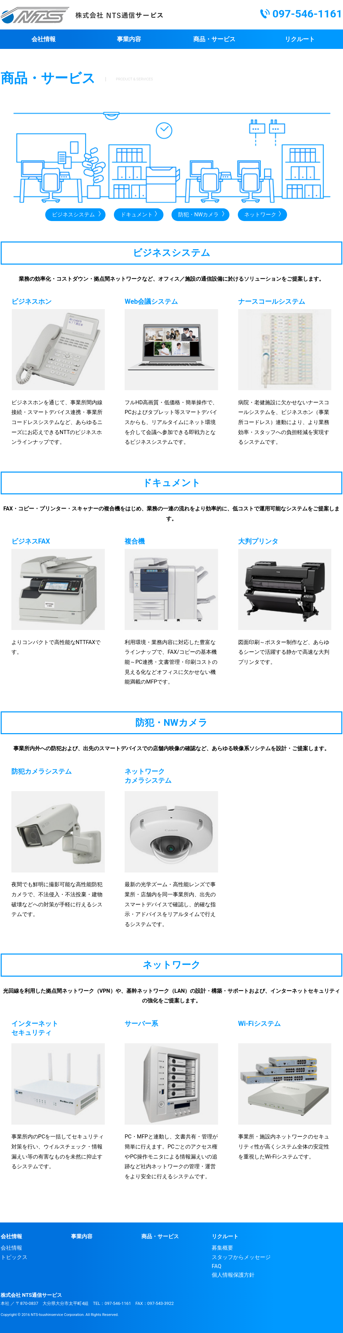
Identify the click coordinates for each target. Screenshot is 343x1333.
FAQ (216, 1266)
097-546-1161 (307, 13)
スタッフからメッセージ (241, 1257)
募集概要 (222, 1248)
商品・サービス (214, 39)
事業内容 (129, 39)
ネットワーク (260, 214)
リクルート (300, 39)
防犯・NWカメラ (198, 214)
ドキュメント (137, 214)
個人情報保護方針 (233, 1275)
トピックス (14, 1257)
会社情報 (43, 39)
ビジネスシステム (73, 214)
